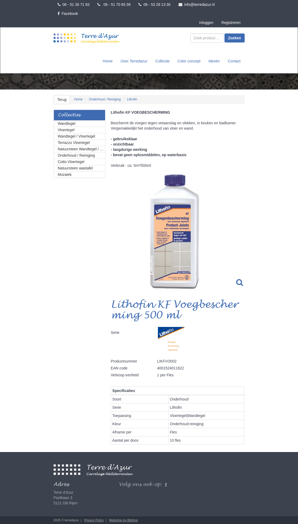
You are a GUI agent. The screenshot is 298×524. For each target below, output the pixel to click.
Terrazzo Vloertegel (74, 142)
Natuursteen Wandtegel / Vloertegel (82, 148)
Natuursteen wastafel (75, 167)
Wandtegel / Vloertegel (76, 136)
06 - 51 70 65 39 (114, 4)
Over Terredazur (133, 61)
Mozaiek (65, 174)
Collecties (69, 114)
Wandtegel (66, 123)
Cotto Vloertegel (71, 161)
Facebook (68, 13)
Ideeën (214, 61)
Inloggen (206, 22)
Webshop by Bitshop (123, 520)
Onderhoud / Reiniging (76, 155)
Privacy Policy (94, 520)
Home (108, 61)
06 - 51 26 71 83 (74, 4)
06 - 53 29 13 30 (155, 4)
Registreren (230, 22)
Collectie (162, 61)
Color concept (189, 61)
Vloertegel (66, 129)
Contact (234, 61)
